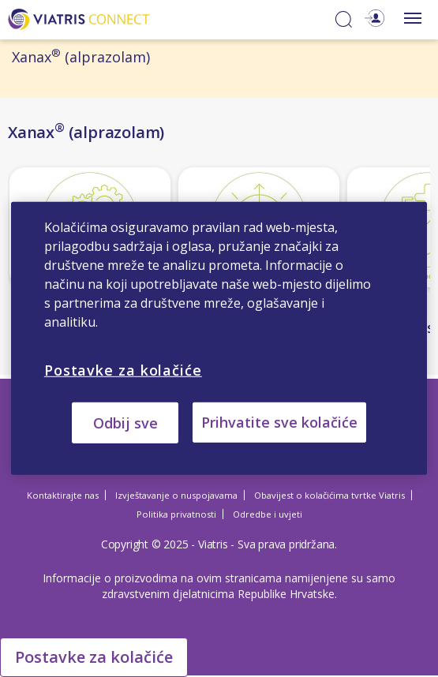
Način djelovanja (67, 311)
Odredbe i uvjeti (267, 514)
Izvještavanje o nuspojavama (176, 495)
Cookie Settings (75, 654)
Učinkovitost (224, 311)
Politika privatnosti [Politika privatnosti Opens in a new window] (176, 514)
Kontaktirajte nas (63, 495)
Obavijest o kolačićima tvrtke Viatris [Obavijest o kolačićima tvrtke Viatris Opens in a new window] (329, 495)
